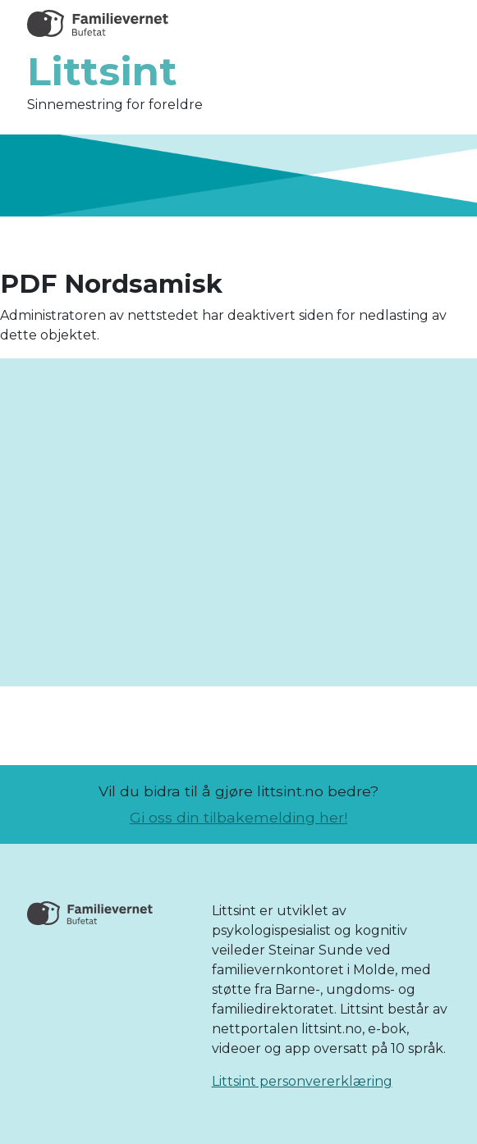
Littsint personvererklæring (302, 1081)
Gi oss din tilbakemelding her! (238, 817)
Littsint (102, 71)
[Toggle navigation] (428, 23)
